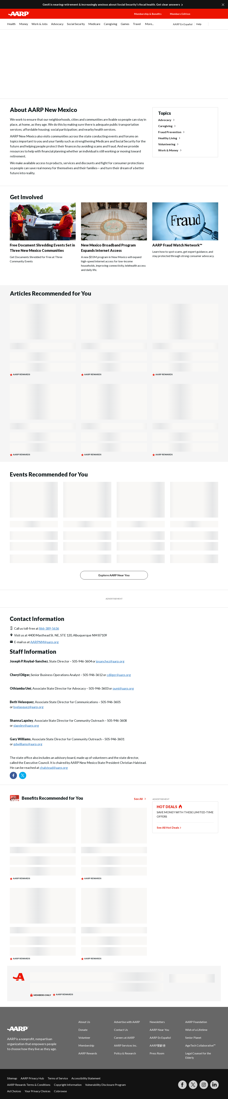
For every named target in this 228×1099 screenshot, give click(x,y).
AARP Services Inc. (125, 1045)
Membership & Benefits (148, 13)
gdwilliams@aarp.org (27, 744)
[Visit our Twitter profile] (22, 775)
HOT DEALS (167, 807)
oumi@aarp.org (123, 688)
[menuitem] (11, 25)
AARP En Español (182, 24)
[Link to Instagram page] (204, 1084)
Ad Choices (14, 1091)
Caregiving (165, 126)
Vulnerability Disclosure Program (105, 1084)
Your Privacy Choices (37, 1091)
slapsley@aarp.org (26, 725)
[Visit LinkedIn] (214, 1084)
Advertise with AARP (127, 1022)
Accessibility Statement (85, 1078)
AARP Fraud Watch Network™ (177, 245)
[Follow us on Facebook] (13, 775)
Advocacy (164, 120)
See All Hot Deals (168, 827)
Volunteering (166, 144)
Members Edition (180, 13)
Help (198, 24)
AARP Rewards (87, 1053)
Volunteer (84, 1037)
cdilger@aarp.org (119, 675)
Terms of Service (58, 1078)
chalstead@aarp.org (54, 768)
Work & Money (168, 150)
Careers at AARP (124, 1037)
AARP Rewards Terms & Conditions (28, 1084)
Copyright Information (68, 1084)
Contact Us (121, 1029)
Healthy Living (167, 138)
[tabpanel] (197, 24)
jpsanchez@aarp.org (110, 661)
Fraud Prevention (169, 132)
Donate (82, 1029)
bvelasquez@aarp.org (28, 707)
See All (138, 798)
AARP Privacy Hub (32, 1078)
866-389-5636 (49, 628)
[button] (209, 17)
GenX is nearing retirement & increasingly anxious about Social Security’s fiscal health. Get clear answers (111, 4)
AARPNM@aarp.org (44, 642)
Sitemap (12, 1078)
